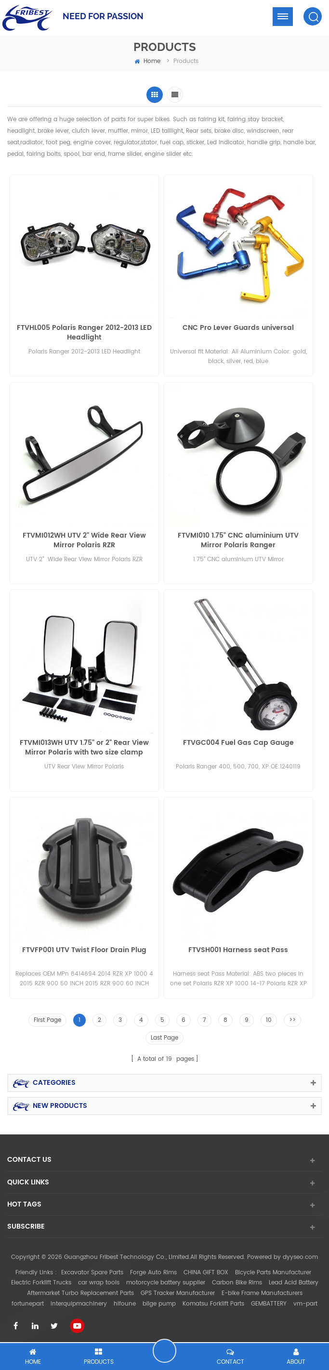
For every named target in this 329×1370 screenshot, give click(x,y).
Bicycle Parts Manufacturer (273, 1270)
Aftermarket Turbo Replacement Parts (80, 1290)
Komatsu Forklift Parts (213, 1301)
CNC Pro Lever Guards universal (238, 328)
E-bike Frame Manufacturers (262, 1290)
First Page (47, 1017)
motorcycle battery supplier (165, 1280)
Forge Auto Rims (153, 1270)
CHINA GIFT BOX (206, 1270)
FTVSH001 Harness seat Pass (238, 948)
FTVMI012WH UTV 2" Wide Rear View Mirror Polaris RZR (84, 539)
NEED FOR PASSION (103, 16)
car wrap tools (98, 1280)
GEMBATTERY (269, 1301)
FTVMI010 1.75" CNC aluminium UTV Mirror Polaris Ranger (238, 539)
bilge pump (159, 1301)
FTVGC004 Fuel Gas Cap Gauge (238, 742)
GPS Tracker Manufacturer (178, 1290)
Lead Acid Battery (293, 1280)
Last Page (164, 1035)
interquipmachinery (79, 1301)
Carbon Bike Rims (237, 1280)
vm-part (305, 1301)
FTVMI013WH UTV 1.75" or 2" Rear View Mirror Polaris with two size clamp (84, 746)
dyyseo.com (300, 1255)
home (147, 61)
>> (292, 1017)
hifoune (125, 1301)
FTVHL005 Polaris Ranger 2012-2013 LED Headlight (84, 332)
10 (269, 1017)
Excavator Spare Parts (92, 1270)
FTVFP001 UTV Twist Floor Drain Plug (84, 948)
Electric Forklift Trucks (41, 1280)
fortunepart (28, 1301)
